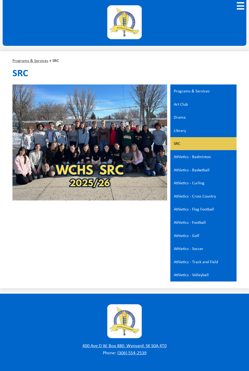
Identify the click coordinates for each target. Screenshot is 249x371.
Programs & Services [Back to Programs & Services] (30, 60)
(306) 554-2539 (131, 353)
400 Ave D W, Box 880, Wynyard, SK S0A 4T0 (124, 345)
